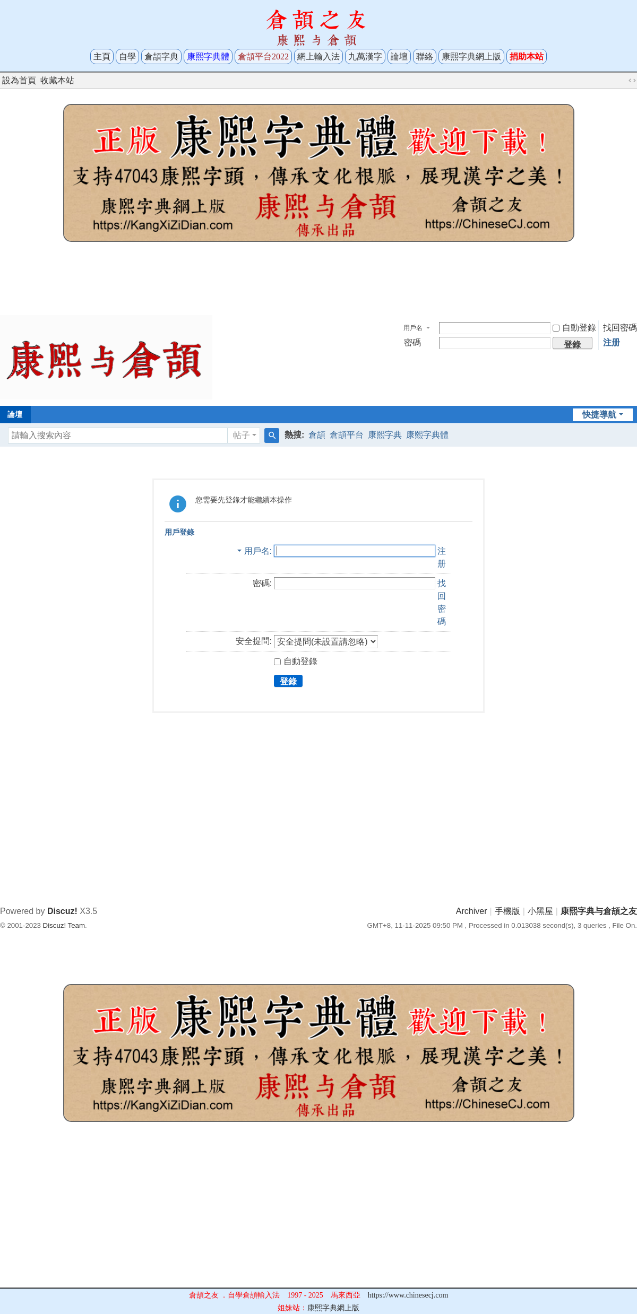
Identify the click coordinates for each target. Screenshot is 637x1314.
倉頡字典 (161, 56)
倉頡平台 (347, 434)
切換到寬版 (632, 80)
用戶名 (413, 328)
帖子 (241, 435)
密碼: (262, 583)
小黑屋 (540, 911)
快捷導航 (599, 414)
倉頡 (316, 434)
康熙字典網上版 (471, 56)
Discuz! (62, 911)
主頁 (101, 56)
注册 (611, 342)
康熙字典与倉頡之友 (599, 911)
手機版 (507, 911)
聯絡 (424, 56)
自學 (127, 56)
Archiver (471, 911)
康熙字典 (385, 434)
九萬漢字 (365, 56)
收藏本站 (57, 80)
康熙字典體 (427, 434)
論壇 (399, 56)
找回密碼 (620, 327)
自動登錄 (574, 327)
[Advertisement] (318, 282)
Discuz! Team (64, 925)
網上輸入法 (318, 56)
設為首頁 (19, 80)
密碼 (412, 342)
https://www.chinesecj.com (408, 1295)
